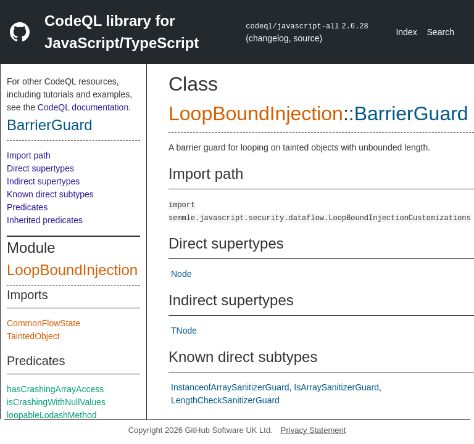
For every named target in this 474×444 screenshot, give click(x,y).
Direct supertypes (40, 168)
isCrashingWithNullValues (56, 402)
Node (181, 274)
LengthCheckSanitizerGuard (225, 400)
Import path (29, 155)
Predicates (27, 207)
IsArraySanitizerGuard (336, 387)
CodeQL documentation (83, 107)
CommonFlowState (43, 323)
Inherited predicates (45, 220)
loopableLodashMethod (52, 415)
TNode (184, 330)
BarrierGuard (50, 125)
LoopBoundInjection (72, 269)
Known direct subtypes (50, 194)
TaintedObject (33, 336)
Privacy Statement (313, 430)
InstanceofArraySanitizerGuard (230, 387)
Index (406, 32)
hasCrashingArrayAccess (55, 389)
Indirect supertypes (43, 181)
